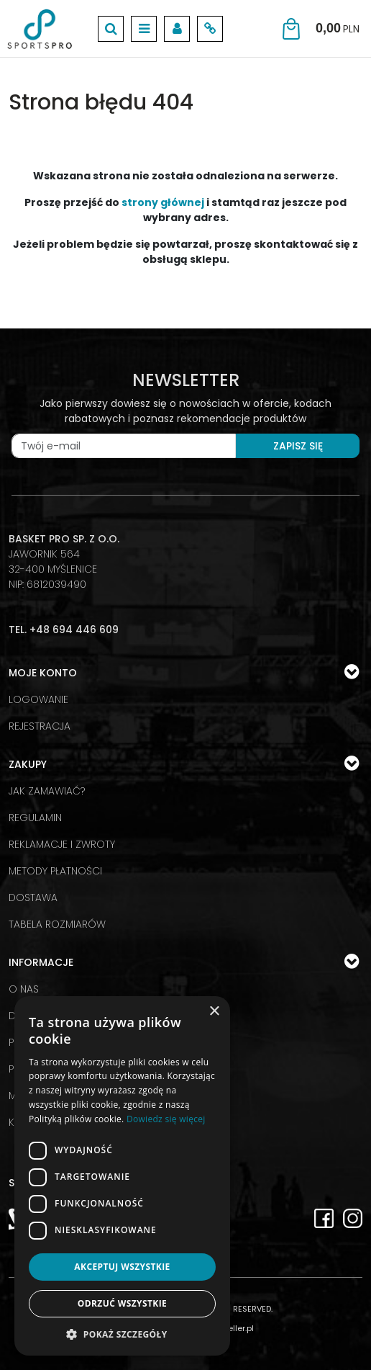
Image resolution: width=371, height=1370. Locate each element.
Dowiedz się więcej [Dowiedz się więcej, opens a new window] (166, 1119)
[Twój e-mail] (124, 446)
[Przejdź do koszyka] (337, 28)
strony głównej (163, 202)
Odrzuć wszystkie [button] (122, 1303)
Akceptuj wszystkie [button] (122, 1267)
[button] (122, 1334)
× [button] (214, 1011)
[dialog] (122, 1176)
